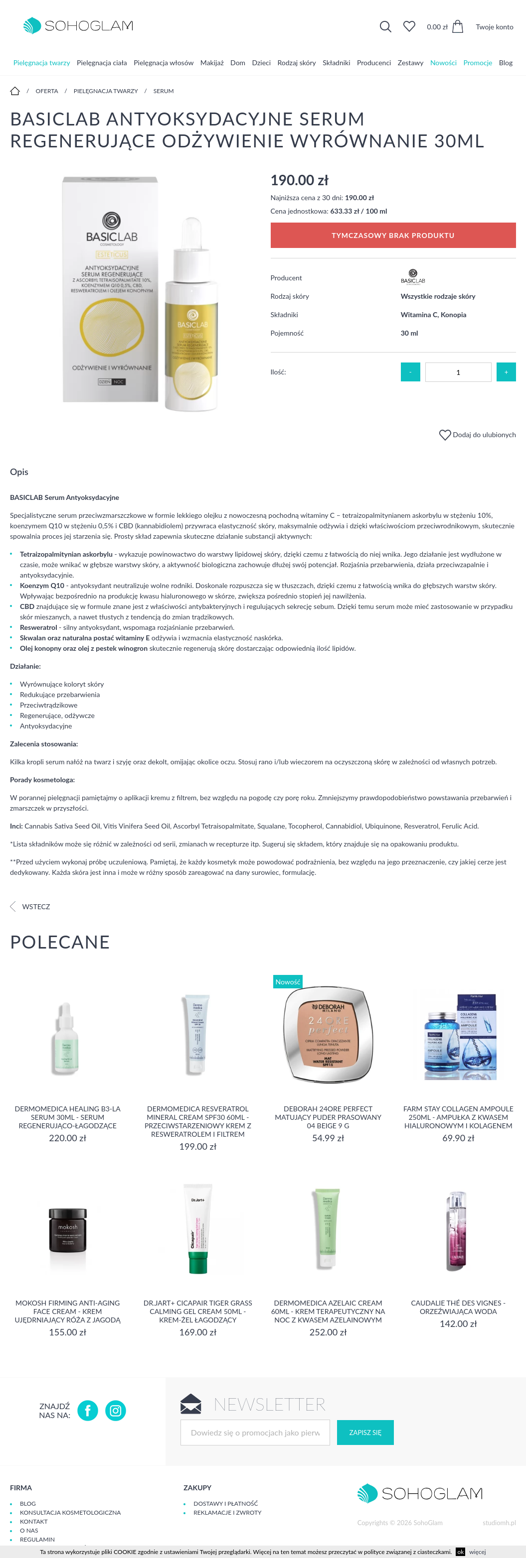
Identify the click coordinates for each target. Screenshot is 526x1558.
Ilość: (278, 371)
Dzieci (261, 62)
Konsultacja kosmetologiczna (70, 1512)
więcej (477, 1552)
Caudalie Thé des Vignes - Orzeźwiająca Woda (458, 1307)
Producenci (374, 62)
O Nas (29, 1530)
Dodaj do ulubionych (477, 434)
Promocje (478, 62)
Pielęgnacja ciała (102, 62)
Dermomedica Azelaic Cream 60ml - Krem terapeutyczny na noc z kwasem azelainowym (328, 1311)
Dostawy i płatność (225, 1503)
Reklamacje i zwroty (227, 1512)
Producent (286, 277)
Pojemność (287, 333)
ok (460, 1552)
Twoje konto (495, 26)
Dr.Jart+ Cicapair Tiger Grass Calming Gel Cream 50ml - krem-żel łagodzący (198, 1311)
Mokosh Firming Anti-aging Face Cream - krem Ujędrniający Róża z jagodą (68, 1311)
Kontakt (34, 1521)
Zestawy (411, 62)
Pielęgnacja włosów (163, 62)
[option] (133, 294)
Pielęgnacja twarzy (41, 62)
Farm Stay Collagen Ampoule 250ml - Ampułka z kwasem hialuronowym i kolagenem (458, 1117)
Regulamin (37, 1539)
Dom (237, 62)
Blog (506, 62)
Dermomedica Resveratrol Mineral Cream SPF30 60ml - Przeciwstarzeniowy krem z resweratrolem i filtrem (198, 1121)
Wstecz (30, 906)
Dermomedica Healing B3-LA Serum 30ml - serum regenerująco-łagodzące (68, 1117)
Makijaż (212, 62)
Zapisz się (365, 1433)
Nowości (443, 62)
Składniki (336, 62)
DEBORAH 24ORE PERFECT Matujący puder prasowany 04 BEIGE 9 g (328, 1117)
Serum (164, 91)
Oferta (47, 91)
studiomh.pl (499, 1523)
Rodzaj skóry (296, 62)
